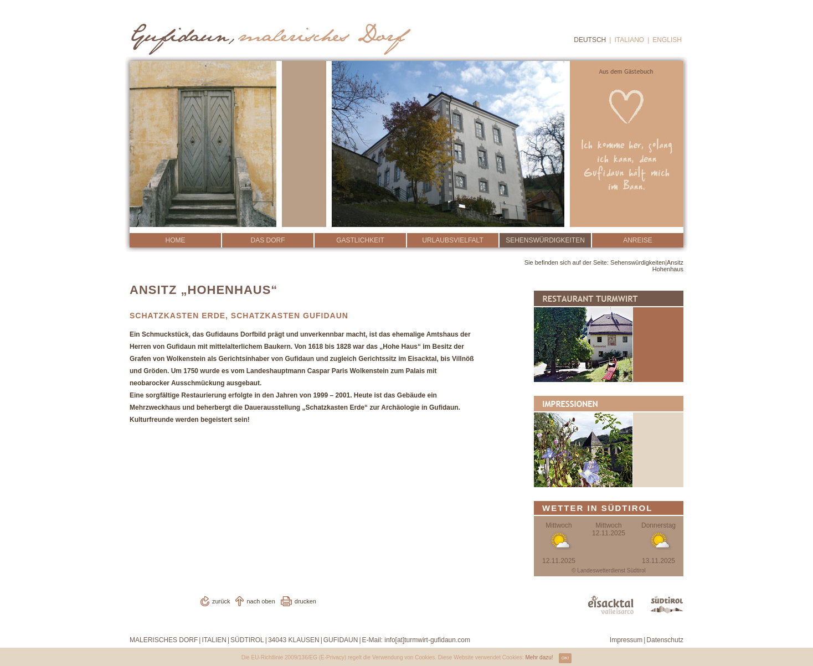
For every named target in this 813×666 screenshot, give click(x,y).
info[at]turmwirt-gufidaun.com (427, 640)
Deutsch (590, 40)
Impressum (626, 640)
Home (176, 240)
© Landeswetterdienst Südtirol (609, 570)
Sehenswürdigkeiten (545, 240)
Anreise (637, 240)
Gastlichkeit (360, 240)
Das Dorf (267, 240)
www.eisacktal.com (611, 605)
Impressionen (608, 441)
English (667, 40)
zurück (221, 601)
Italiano (629, 40)
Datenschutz (664, 640)
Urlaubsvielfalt (452, 240)
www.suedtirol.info (666, 605)
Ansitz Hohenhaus (667, 265)
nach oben (260, 601)
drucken (305, 601)
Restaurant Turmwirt (608, 336)
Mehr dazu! (539, 657)
